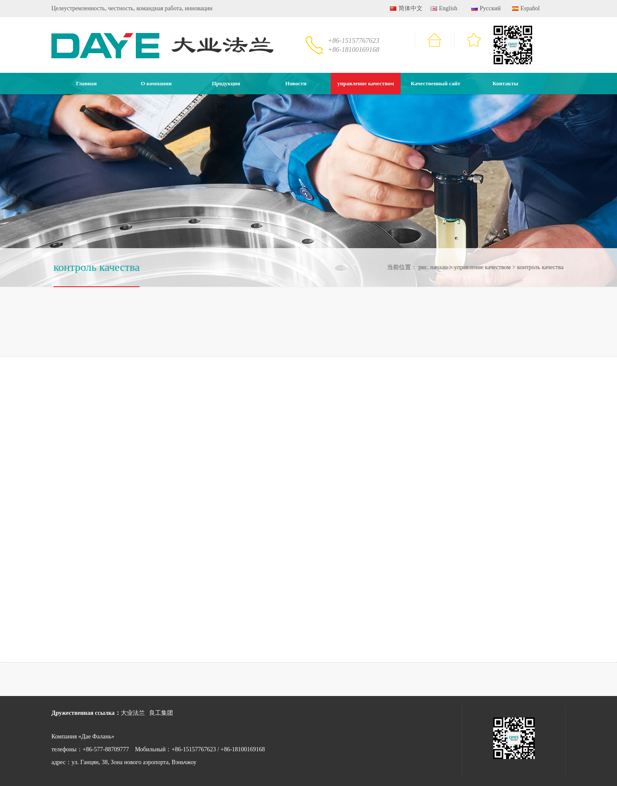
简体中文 (406, 8)
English (444, 8)
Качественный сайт (436, 83)
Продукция (226, 83)
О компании (156, 83)
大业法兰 (133, 713)
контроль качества (539, 267)
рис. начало (431, 267)
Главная (86, 83)
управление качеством (365, 83)
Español (526, 8)
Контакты (505, 83)
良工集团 (161, 713)
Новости (295, 83)
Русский (486, 8)
